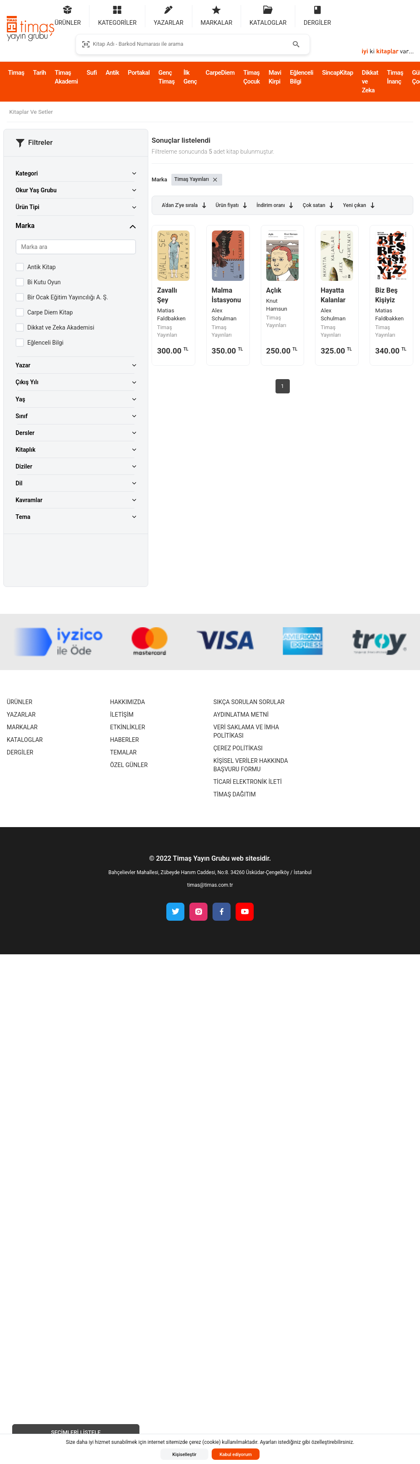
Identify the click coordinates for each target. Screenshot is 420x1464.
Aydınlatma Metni (241, 714)
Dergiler (20, 752)
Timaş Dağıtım (234, 794)
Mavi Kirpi (274, 77)
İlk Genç (190, 77)
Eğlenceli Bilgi (301, 77)
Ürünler (19, 702)
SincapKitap (337, 72)
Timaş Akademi (66, 77)
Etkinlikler (127, 727)
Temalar (123, 752)
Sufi (92, 72)
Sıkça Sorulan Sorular (248, 702)
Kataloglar (25, 739)
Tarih (39, 72)
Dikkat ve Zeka (370, 81)
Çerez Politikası (237, 748)
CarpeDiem (220, 72)
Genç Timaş (166, 77)
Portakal (139, 72)
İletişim (122, 714)
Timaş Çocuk (251, 77)
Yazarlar (21, 714)
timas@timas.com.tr (210, 885)
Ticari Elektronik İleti (247, 781)
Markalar (22, 727)
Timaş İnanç (395, 77)
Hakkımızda (127, 702)
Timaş (16, 72)
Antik (112, 72)
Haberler (124, 739)
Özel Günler (129, 765)
